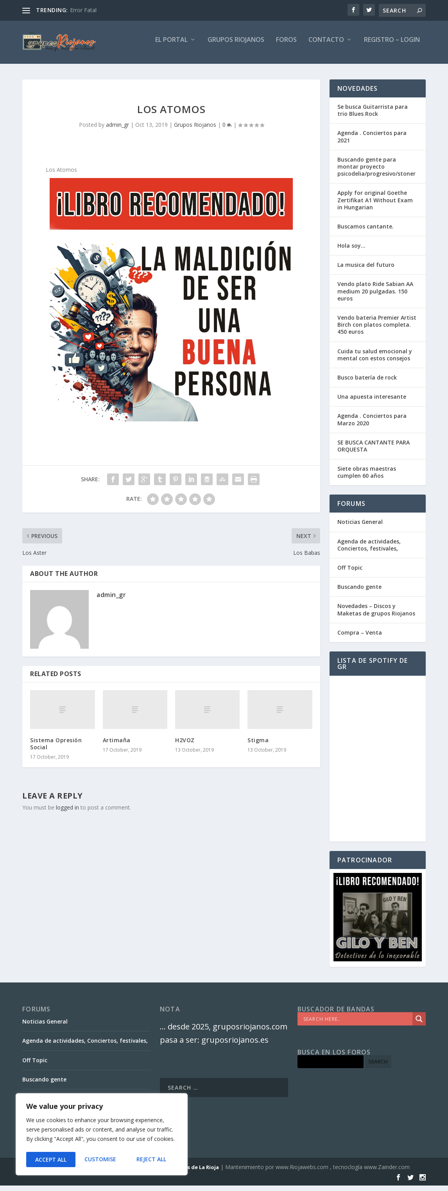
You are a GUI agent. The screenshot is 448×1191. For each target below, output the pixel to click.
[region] (102, 1135)
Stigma (258, 745)
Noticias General (360, 527)
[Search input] (356, 1024)
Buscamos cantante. (365, 232)
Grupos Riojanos (195, 130)
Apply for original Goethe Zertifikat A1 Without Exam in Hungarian (375, 205)
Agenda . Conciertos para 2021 (372, 142)
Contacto (326, 45)
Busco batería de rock (367, 383)
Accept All (152, 1159)
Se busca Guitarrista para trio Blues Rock (372, 115)
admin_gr (117, 130)
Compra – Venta (359, 638)
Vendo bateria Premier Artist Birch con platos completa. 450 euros (376, 330)
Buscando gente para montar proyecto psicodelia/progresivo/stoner (376, 172)
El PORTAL (171, 45)
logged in (67, 813)
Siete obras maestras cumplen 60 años (366, 477)
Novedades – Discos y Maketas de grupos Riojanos (376, 615)
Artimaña (117, 745)
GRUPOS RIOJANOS (236, 45)
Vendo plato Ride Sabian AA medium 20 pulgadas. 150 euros (375, 296)
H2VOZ (185, 745)
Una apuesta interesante (371, 402)
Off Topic (349, 573)
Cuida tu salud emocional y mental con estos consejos (374, 360)
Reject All (101, 1159)
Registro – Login (392, 45)
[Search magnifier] (419, 1024)
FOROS (286, 45)
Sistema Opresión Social (56, 749)
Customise (50, 1159)
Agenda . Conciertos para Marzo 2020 (372, 424)
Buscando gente (359, 592)
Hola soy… (351, 251)
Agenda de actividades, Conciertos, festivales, (369, 550)
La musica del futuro (365, 270)
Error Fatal (83, 10)
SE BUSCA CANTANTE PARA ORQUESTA (373, 451)
